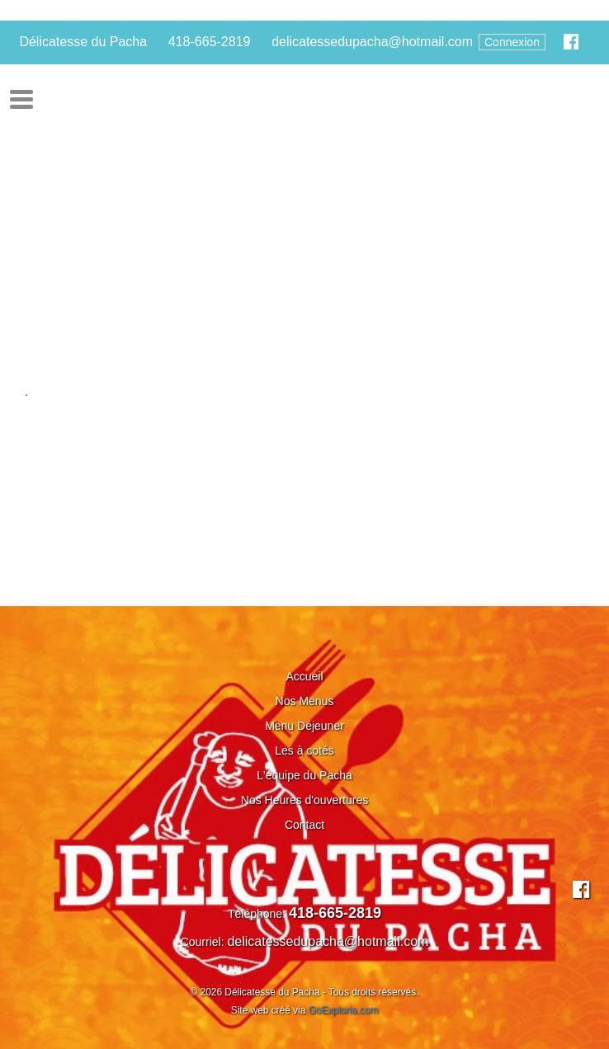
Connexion (512, 42)
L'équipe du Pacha (304, 775)
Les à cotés (304, 750)
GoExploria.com (344, 1010)
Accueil (304, 676)
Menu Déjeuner (304, 725)
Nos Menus (305, 701)
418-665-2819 (209, 42)
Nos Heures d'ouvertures (304, 800)
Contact (304, 824)
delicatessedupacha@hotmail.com (372, 42)
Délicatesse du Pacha (83, 42)
